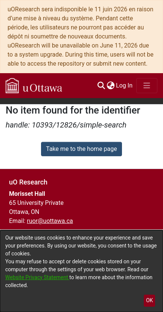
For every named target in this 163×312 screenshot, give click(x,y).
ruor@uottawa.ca (50, 220)
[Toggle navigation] (146, 85)
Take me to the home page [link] (81, 148)
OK (149, 300)
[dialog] (81, 271)
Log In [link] (124, 85)
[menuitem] (110, 85)
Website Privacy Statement (37, 277)
